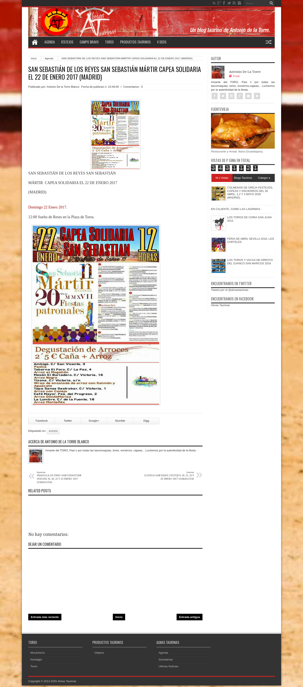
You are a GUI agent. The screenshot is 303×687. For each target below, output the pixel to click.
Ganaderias (166, 661)
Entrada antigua (189, 618)
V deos (161, 42)
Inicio (34, 58)
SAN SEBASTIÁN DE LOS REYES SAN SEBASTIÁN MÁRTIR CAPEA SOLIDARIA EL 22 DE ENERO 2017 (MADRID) (114, 73)
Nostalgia (36, 661)
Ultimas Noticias (168, 667)
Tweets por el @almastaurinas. (230, 289)
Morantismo (37, 654)
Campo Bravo (89, 42)
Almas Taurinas (220, 305)
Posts (234, 76)
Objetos (99, 654)
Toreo (109, 42)
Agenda (49, 42)
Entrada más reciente (45, 618)
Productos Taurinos (135, 42)
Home (34, 42)
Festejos (67, 42)
